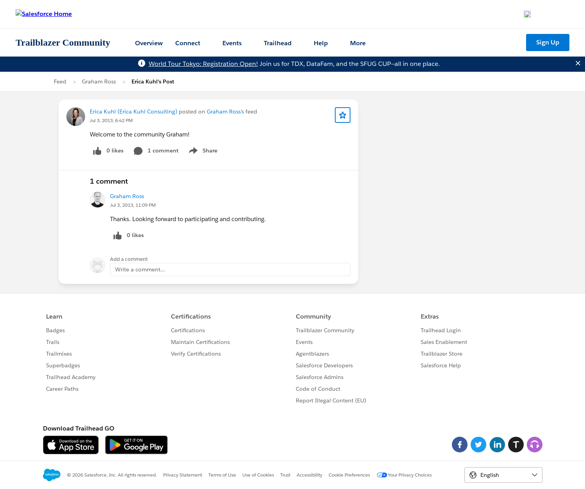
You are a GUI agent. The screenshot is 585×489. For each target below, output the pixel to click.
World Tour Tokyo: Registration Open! (203, 64)
